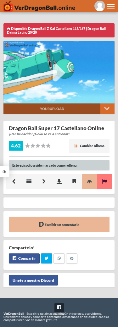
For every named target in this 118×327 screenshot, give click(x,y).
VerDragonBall (13, 313)
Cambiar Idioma (89, 146)
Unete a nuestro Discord (33, 280)
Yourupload (52, 109)
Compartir (24, 258)
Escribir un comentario (59, 224)
